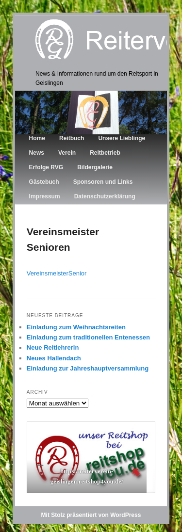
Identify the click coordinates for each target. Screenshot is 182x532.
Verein (67, 152)
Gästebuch (44, 181)
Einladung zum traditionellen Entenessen (88, 337)
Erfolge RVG (46, 167)
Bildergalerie (95, 167)
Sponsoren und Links (103, 181)
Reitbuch (71, 138)
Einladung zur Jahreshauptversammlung (88, 368)
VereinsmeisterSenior (57, 273)
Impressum (44, 196)
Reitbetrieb (105, 152)
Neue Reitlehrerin (53, 347)
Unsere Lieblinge (121, 138)
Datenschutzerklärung (104, 196)
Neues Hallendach (54, 358)
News (36, 152)
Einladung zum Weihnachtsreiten (76, 327)
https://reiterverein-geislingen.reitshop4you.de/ (86, 476)
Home (37, 138)
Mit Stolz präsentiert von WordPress (91, 515)
